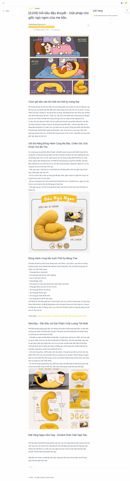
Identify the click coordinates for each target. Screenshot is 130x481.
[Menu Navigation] (4, 3)
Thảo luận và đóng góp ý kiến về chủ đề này (41, 27)
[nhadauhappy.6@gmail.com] (37, 24)
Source (48, 477)
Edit (52, 477)
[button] (122, 3)
